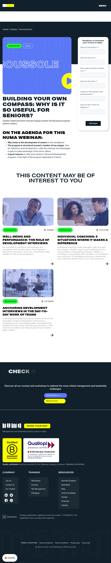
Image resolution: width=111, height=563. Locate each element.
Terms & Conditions (46, 543)
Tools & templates (68, 493)
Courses (34, 485)
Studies (64, 497)
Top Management (38, 489)
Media (5, 29)
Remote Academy (68, 481)
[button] (102, 6)
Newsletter (65, 485)
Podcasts (65, 501)
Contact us (10, 485)
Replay (13, 29)
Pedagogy (35, 493)
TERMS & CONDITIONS (29, 543)
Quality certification (11, 464)
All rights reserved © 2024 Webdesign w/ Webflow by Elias (55, 547)
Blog (63, 489)
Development (25, 29)
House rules (86, 543)
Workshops (35, 481)
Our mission (10, 489)
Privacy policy (75, 543)
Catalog (64, 505)
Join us (8, 481)
